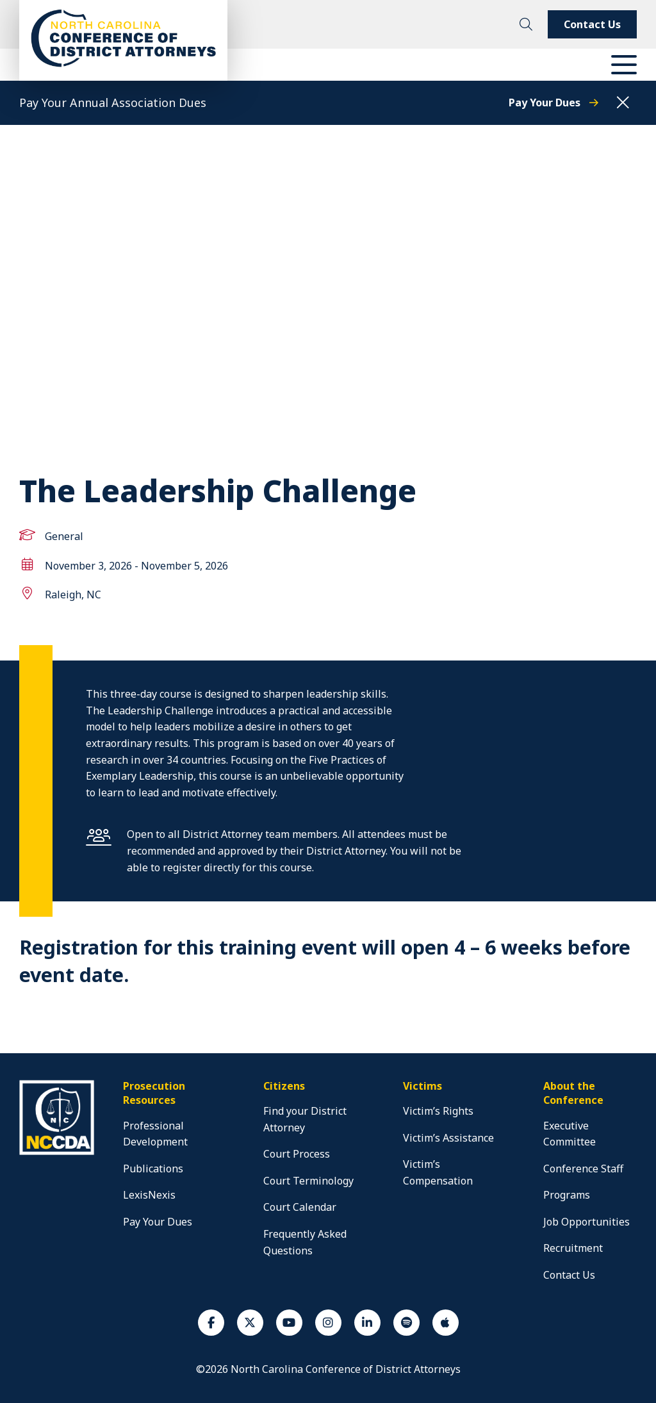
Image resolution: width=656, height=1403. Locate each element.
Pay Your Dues (553, 102)
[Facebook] (211, 1322)
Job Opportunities (586, 1222)
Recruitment (573, 1248)
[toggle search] (526, 24)
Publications (153, 1168)
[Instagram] (328, 1322)
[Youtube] (289, 1322)
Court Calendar (299, 1207)
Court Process (296, 1154)
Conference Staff (583, 1168)
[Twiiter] (250, 1322)
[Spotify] (406, 1322)
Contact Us (592, 24)
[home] (58, 1153)
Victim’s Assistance (448, 1138)
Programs (566, 1195)
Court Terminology (308, 1181)
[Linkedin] (367, 1322)
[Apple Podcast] (445, 1322)
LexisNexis (149, 1195)
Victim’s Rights (438, 1111)
